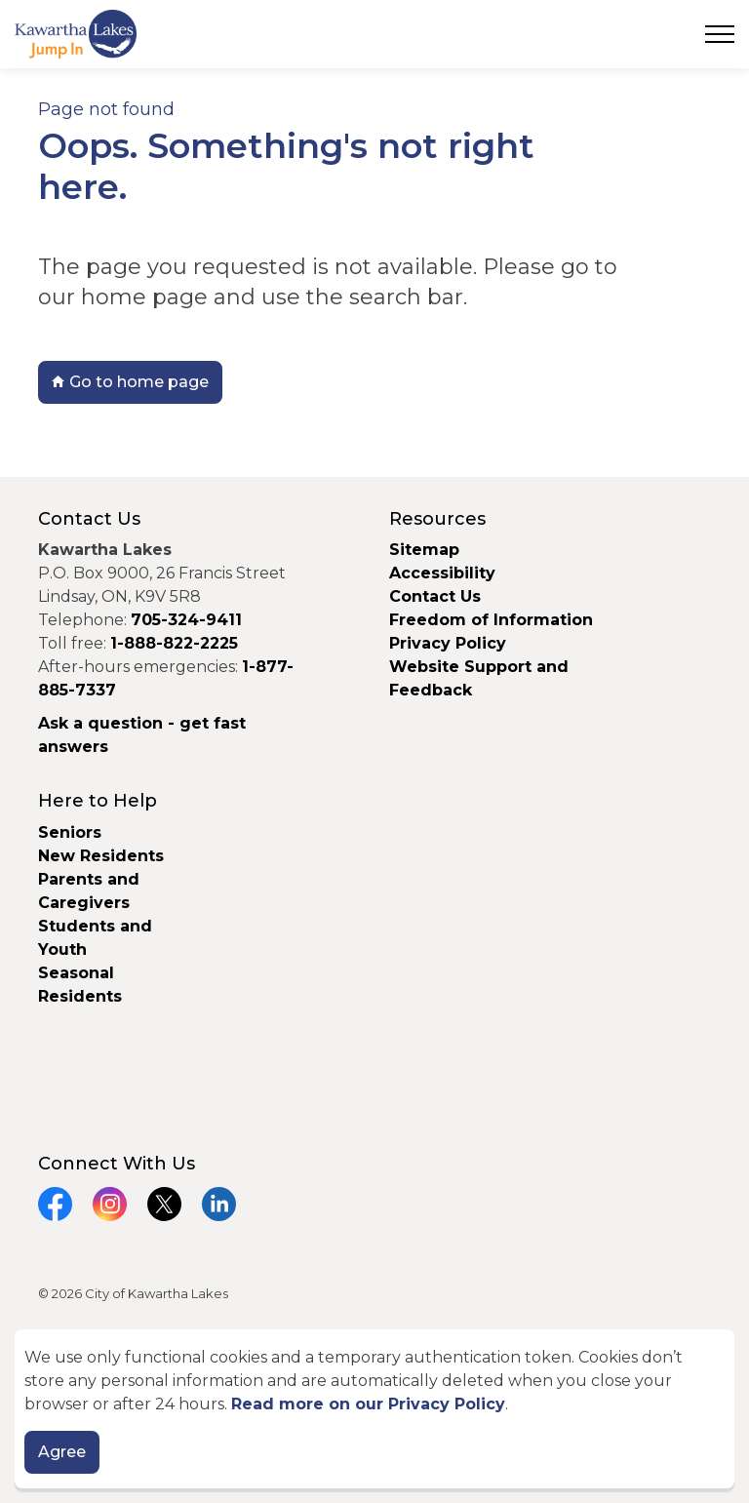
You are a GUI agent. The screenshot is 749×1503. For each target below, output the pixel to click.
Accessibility (442, 573)
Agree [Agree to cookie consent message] (62, 1455)
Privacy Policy (447, 643)
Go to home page (130, 382)
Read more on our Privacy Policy (368, 1407)
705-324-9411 (186, 620)
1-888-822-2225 (174, 643)
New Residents (101, 856)
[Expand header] (719, 34)
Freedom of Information (491, 620)
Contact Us (435, 596)
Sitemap (424, 549)
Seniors (69, 832)
